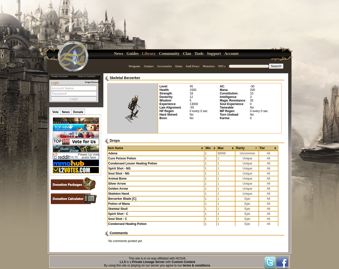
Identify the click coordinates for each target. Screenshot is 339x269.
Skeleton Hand (118, 193)
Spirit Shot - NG (119, 168)
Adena (112, 153)
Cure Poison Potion (122, 158)
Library (148, 53)
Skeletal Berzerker (125, 78)
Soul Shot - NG (119, 173)
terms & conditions (196, 265)
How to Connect (87, 76)
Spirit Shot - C (118, 214)
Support (214, 53)
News (118, 53)
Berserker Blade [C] (122, 198)
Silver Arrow (117, 183)
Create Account (59, 76)
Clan (187, 53)
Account (231, 53)
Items (178, 66)
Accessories (164, 66)
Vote (55, 112)
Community (169, 53)
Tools (198, 53)
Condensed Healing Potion (127, 224)
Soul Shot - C (117, 219)
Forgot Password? (93, 82)
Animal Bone (117, 178)
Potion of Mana (119, 204)
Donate (78, 112)
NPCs (221, 66)
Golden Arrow (118, 188)
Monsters (209, 66)
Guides (132, 53)
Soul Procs (192, 66)
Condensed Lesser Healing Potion (132, 163)
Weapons (134, 66)
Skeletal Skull (118, 209)
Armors (149, 66)
